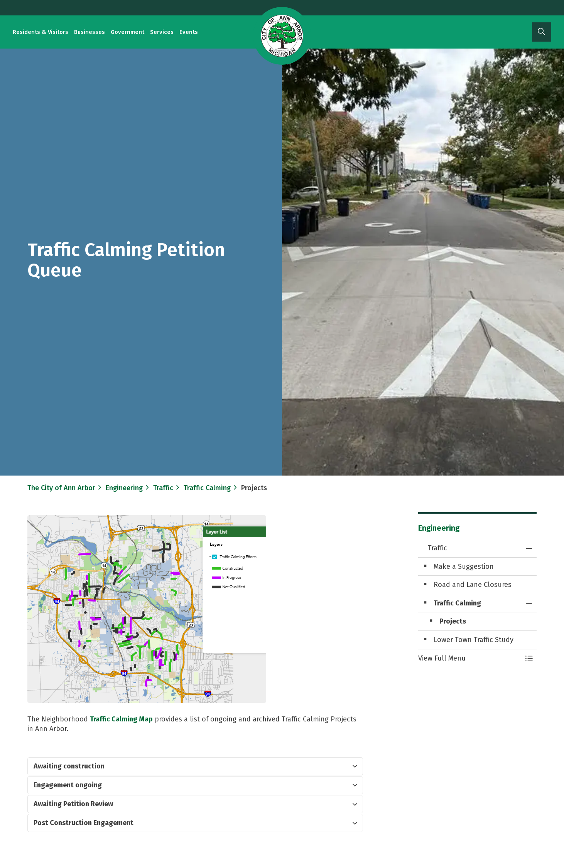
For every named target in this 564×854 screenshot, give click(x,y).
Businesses (89, 32)
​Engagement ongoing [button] (68, 785)
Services (162, 32)
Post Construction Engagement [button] (83, 823)
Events (188, 32)
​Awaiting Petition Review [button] (73, 804)
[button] (470, 658)
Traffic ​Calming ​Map (121, 719)
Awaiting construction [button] (69, 766)
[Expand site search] (541, 32)
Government (127, 32)
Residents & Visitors (40, 32)
